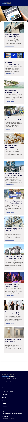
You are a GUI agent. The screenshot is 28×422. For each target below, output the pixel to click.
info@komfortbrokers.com (9, 418)
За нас (4, 400)
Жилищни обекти (7, 388)
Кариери (4, 404)
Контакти (5, 407)
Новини (4, 397)
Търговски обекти (7, 391)
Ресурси (4, 394)
